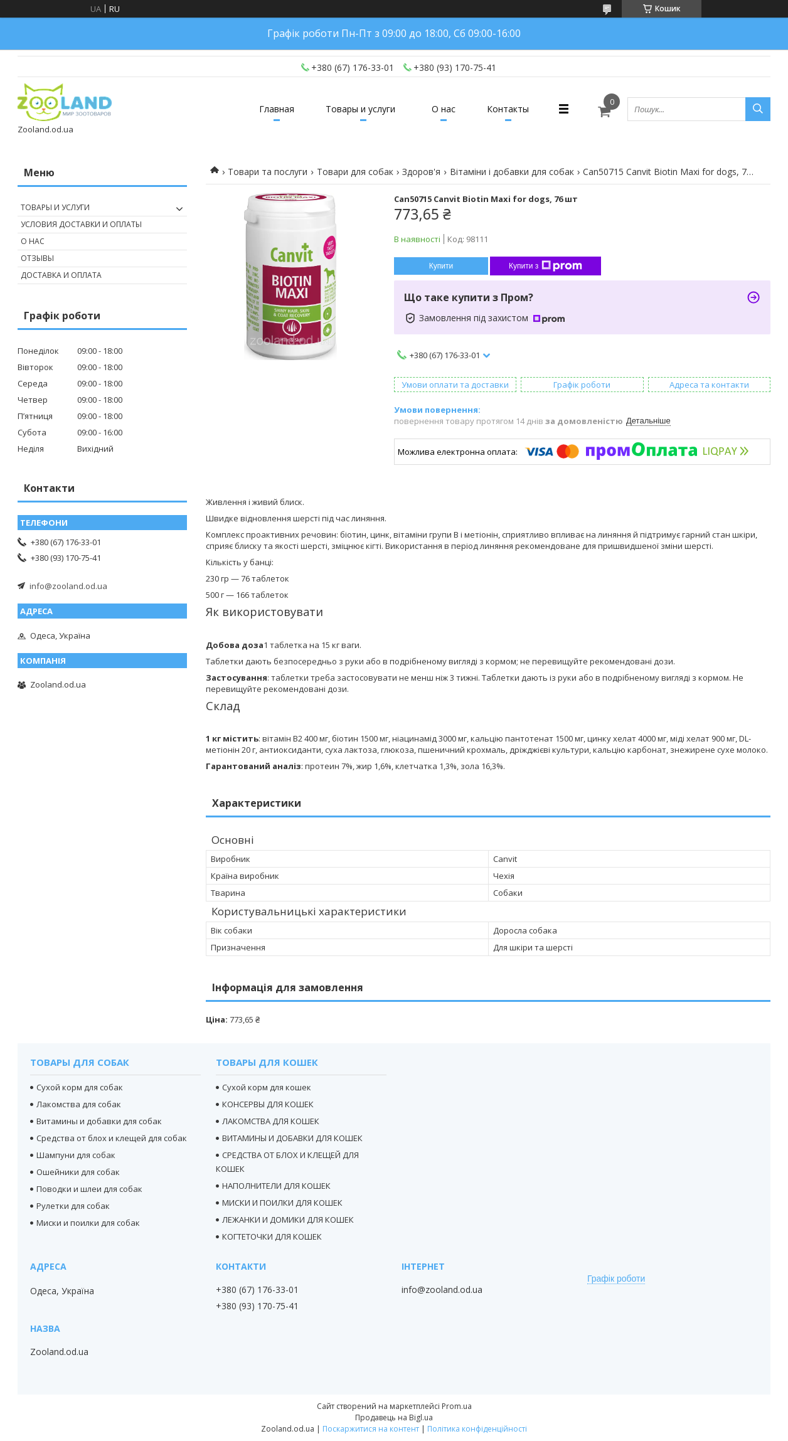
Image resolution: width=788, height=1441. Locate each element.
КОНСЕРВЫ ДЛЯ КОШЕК (268, 1104)
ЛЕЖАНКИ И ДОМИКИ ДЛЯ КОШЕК (288, 1219)
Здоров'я (421, 172)
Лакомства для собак (78, 1104)
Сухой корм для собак (79, 1087)
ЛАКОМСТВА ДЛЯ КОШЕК (270, 1121)
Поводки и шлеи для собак (89, 1188)
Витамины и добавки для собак (99, 1121)
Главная (276, 109)
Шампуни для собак (75, 1155)
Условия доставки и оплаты (81, 224)
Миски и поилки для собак (88, 1222)
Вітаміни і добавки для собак (512, 172)
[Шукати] (757, 109)
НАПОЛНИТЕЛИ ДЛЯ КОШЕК (276, 1185)
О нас (443, 109)
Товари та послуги (267, 172)
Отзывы (37, 258)
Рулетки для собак (73, 1205)
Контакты (508, 109)
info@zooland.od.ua (68, 586)
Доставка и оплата (61, 275)
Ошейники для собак (78, 1172)
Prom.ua (457, 1406)
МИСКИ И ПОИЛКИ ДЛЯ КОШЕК (282, 1202)
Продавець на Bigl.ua (394, 1417)
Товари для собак (355, 172)
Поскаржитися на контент (370, 1428)
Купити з (545, 266)
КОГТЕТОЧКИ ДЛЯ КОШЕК (272, 1236)
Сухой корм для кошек (266, 1087)
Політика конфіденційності (477, 1428)
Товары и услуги (360, 109)
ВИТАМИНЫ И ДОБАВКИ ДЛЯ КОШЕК (292, 1138)
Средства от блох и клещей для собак (111, 1138)
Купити (441, 266)
